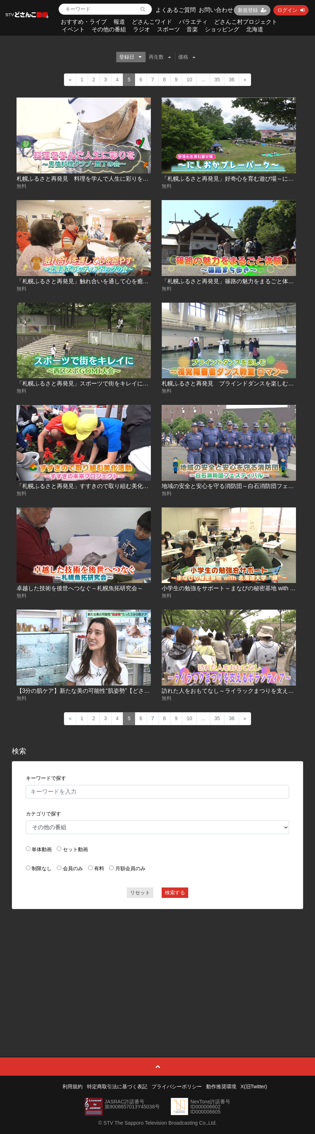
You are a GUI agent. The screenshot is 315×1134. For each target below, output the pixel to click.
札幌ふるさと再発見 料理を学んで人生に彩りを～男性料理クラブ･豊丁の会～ (119, 179)
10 (189, 79)
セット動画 (75, 849)
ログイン (291, 10)
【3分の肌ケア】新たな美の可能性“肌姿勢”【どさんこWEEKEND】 (103, 691)
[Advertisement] (158, 966)
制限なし (42, 868)
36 (232, 79)
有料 (99, 868)
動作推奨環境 (221, 1086)
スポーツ (168, 29)
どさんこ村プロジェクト (245, 22)
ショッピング (222, 29)
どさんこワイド (152, 22)
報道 (119, 22)
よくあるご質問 (176, 10)
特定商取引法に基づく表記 (117, 1086)
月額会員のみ (130, 868)
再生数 (160, 57)
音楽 (192, 29)
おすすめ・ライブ (84, 22)
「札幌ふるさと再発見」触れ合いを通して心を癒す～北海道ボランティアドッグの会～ (129, 281)
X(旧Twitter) (254, 1086)
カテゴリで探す (43, 814)
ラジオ (141, 29)
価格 (186, 57)
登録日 (130, 57)
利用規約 (72, 1086)
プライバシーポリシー (177, 1086)
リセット (140, 892)
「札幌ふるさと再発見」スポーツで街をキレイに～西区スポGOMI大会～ (110, 383)
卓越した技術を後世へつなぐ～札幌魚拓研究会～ (80, 588)
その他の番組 (109, 29)
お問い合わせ (216, 10)
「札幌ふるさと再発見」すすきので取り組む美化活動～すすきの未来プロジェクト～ (126, 486)
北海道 (254, 29)
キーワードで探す (46, 778)
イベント (73, 29)
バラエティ (193, 22)
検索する (175, 892)
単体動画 (42, 849)
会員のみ (73, 868)
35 (217, 79)
